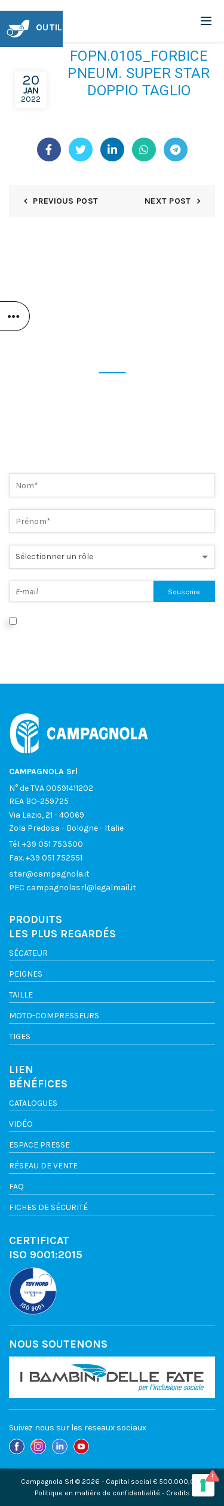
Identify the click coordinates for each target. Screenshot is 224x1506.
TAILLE (21, 995)
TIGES (19, 1036)
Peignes (25, 974)
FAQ (16, 1186)
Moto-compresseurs (54, 1016)
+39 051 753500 (52, 844)
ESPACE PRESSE (39, 1145)
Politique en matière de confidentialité (97, 1493)
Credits (178, 1493)
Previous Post (65, 201)
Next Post (168, 201)
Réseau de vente (43, 1166)
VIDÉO (21, 1124)
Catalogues (33, 1103)
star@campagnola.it (49, 874)
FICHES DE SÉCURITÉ (48, 1207)
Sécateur (28, 953)
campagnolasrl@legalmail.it (81, 888)
